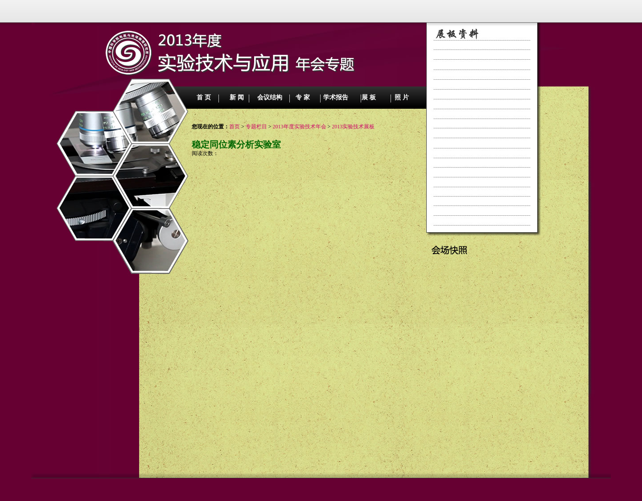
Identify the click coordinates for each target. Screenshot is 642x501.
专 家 (303, 97)
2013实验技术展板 (353, 126)
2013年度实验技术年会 (299, 126)
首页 (234, 126)
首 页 (204, 97)
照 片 (402, 97)
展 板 (369, 97)
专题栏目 (256, 126)
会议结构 (269, 97)
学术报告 (335, 97)
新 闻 (237, 97)
